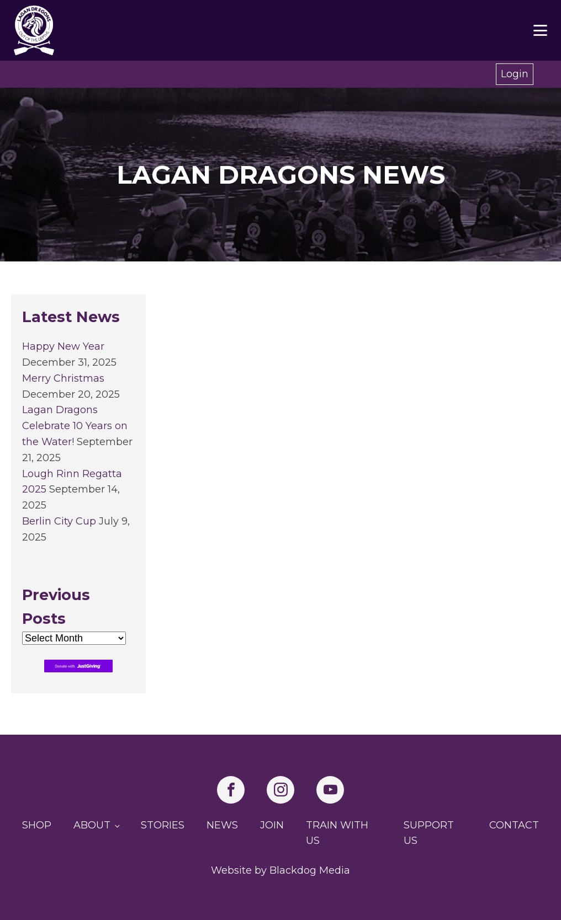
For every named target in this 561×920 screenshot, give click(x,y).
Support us (429, 833)
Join (272, 825)
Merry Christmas (63, 378)
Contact (514, 825)
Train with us (337, 833)
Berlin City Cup (59, 521)
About (91, 825)
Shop (36, 825)
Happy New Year (63, 346)
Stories (162, 825)
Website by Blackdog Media (280, 870)
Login (514, 74)
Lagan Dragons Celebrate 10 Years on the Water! (75, 426)
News (222, 825)
